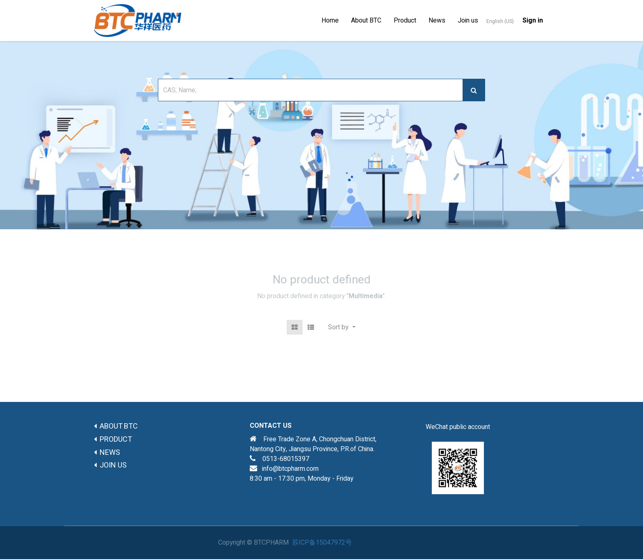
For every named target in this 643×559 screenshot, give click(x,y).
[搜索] (474, 90)
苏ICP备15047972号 (322, 543)
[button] (341, 327)
